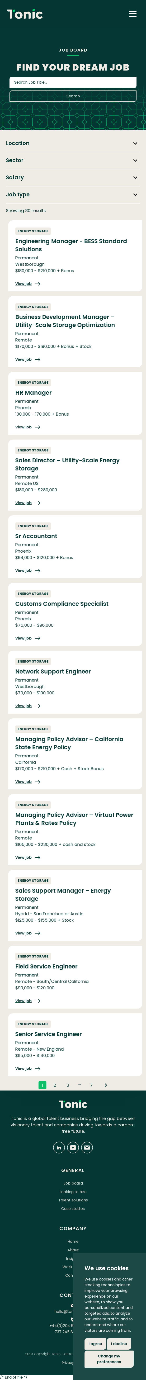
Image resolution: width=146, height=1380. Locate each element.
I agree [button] (95, 1344)
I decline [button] (119, 1344)
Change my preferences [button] (109, 1359)
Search (73, 96)
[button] (133, 14)
